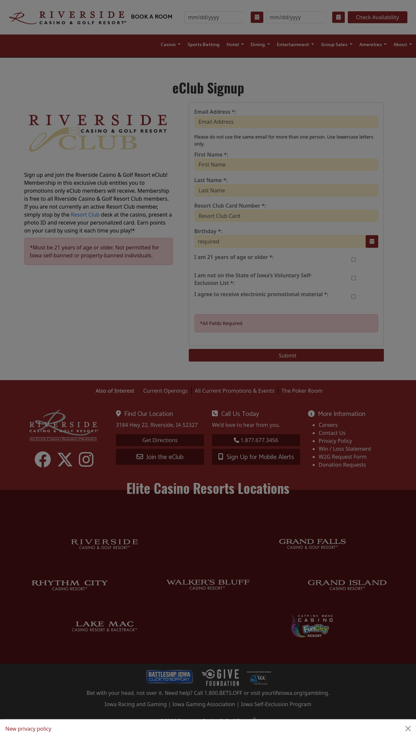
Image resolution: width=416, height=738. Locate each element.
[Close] (408, 728)
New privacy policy (28, 728)
